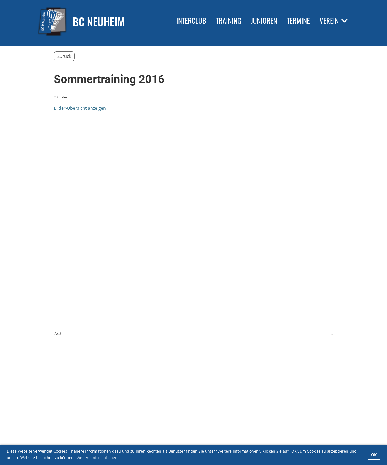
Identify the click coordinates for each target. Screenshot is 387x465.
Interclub (191, 20)
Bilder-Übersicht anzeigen (80, 108)
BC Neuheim (99, 21)
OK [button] (374, 454)
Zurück (64, 56)
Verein (334, 20)
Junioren (264, 20)
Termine (298, 20)
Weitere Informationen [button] (97, 457)
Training (228, 20)
